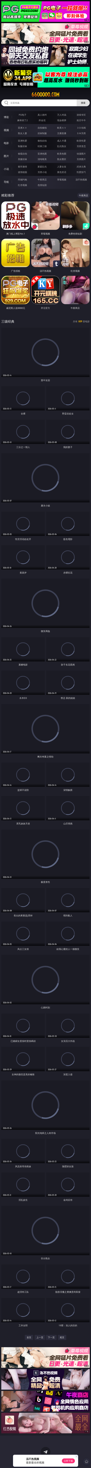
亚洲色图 (42, 153)
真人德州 (42, 114)
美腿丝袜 (22, 159)
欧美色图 (61, 153)
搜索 (83, 102)
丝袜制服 (42, 133)
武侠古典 (81, 166)
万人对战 (61, 114)
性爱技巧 (81, 172)
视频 (6, 130)
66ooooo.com (45, 94)
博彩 (6, 117)
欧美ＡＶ (61, 127)
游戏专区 (81, 114)
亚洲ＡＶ (22, 127)
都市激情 (22, 166)
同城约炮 (22, 179)
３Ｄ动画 (81, 127)
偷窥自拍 (22, 153)
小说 (6, 169)
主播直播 (61, 133)
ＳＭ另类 (81, 133)
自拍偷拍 (42, 127)
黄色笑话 (61, 172)
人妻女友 (61, 166)
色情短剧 (42, 185)
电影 (6, 143)
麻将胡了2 (22, 120)
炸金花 (42, 120)
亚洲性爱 (22, 140)
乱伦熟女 (61, 146)
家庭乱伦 (42, 166)
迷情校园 (22, 172)
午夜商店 (42, 179)
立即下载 (68, 1460)
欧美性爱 (81, 140)
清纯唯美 (42, 159)
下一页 (51, 1337)
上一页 (39, 1337)
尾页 (62, 1337)
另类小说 (42, 172)
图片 (6, 156)
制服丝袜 (22, 146)
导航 (6, 182)
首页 (29, 1337)
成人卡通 (61, 140)
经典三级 (42, 146)
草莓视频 (61, 179)
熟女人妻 (22, 133)
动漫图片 (81, 153)
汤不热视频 (81, 179)
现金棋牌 (61, 120)
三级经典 (7, 321)
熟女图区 (61, 159)
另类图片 (81, 159)
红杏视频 (22, 185)
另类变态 (81, 146)
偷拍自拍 (42, 140)
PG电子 (22, 114)
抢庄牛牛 (81, 120)
